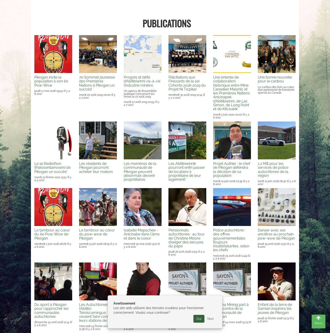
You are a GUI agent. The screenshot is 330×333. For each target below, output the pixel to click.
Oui (198, 319)
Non (210, 319)
